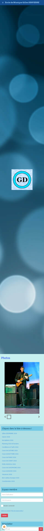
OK (41, 529)
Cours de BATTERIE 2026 (10, 454)
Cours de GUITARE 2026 (10, 450)
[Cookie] (4, 526)
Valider (4, 515)
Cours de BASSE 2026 (9, 471)
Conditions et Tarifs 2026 (10, 447)
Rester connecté (7, 506)
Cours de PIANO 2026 (9, 457)
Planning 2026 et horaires (10, 444)
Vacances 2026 (7, 474)
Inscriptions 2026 (7, 440)
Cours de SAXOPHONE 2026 (11, 467)
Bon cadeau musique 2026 (10, 478)
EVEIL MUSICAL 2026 (9, 464)
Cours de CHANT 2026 (9, 461)
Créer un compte (5, 510)
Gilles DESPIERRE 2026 (9, 433)
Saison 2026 (6, 437)
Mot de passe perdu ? (17, 510)
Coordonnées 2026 (8, 481)
